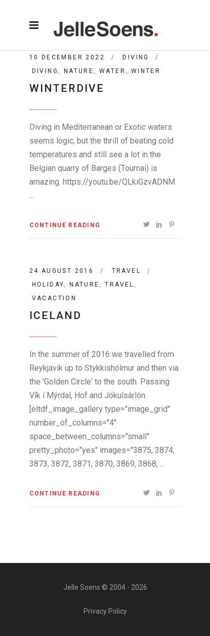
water (112, 71)
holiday (48, 284)
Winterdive (67, 88)
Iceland (55, 315)
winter (145, 71)
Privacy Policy (105, 611)
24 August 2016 (61, 270)
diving (45, 71)
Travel (126, 270)
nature (79, 71)
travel (119, 284)
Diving (135, 57)
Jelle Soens (81, 587)
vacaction (54, 298)
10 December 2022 (67, 57)
